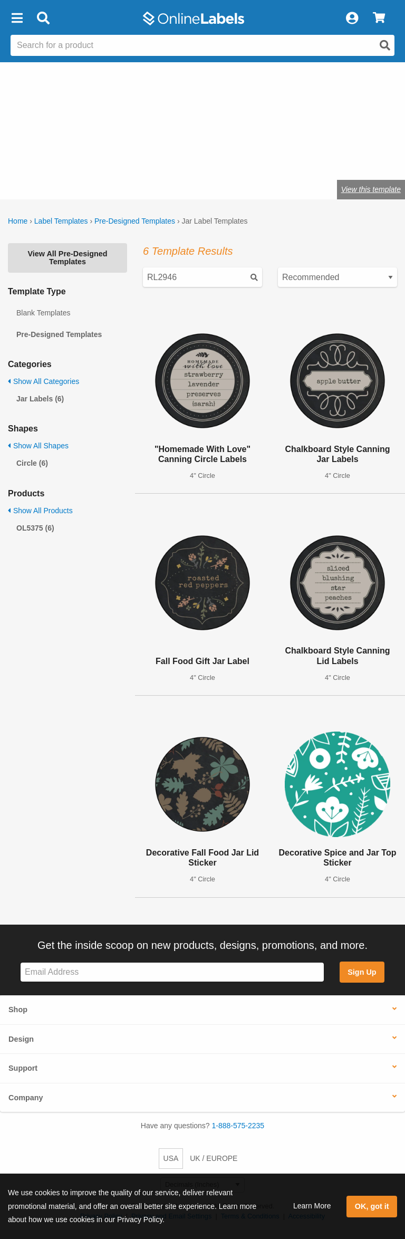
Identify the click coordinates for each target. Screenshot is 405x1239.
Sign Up (362, 972)
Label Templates (61, 221)
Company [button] (25, 1097)
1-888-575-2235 (238, 1125)
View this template (371, 189)
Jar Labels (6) (40, 399)
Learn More (312, 1206)
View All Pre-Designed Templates (67, 257)
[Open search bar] (43, 18)
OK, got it (372, 1206)
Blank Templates (43, 313)
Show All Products (40, 510)
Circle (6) (32, 463)
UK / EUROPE (213, 1158)
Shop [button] (17, 1009)
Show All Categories (43, 381)
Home (17, 221)
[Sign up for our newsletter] (172, 972)
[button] (17, 18)
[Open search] (384, 45)
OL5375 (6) (35, 528)
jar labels (31, 156)
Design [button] (21, 1039)
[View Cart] (379, 18)
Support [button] (22, 1068)
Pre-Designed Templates (134, 221)
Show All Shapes (38, 445)
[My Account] (352, 18)
